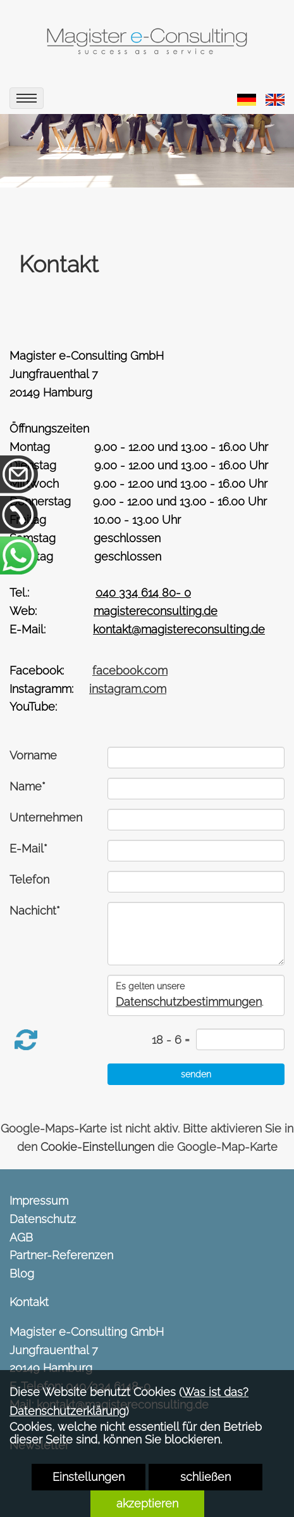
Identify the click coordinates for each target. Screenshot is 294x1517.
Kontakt (29, 1302)
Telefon (29, 879)
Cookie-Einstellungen (97, 1146)
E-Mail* (28, 848)
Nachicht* (34, 910)
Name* (27, 786)
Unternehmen (45, 817)
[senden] (196, 1074)
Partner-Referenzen (61, 1255)
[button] (26, 1039)
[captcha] (240, 1039)
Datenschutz (42, 1219)
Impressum (38, 1200)
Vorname (33, 755)
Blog (21, 1273)
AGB (21, 1237)
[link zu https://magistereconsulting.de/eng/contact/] (275, 98)
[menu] (26, 98)
